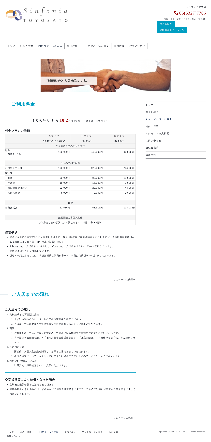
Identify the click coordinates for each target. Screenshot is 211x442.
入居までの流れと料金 (159, 118)
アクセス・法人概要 (97, 45)
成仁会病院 (166, 24)
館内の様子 (73, 45)
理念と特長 (26, 45)
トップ (11, 45)
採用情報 (119, 45)
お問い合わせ (137, 45)
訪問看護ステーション (172, 30)
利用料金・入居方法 (50, 45)
